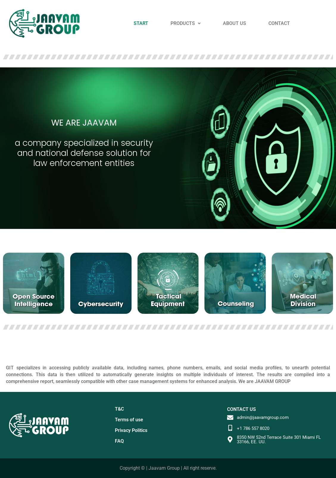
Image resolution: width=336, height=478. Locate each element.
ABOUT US (234, 23)
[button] (185, 23)
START (141, 23)
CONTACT (279, 23)
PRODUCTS (186, 23)
